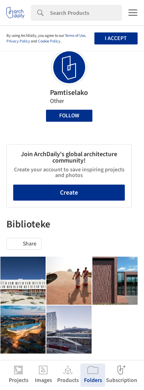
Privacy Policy (18, 41)
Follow (69, 116)
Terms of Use (75, 35)
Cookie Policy (49, 41)
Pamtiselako (69, 93)
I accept (116, 38)
